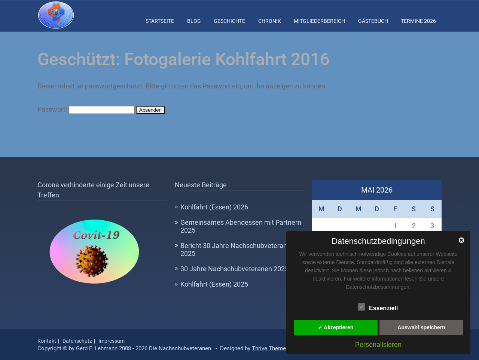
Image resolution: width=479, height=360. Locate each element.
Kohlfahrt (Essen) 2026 (214, 207)
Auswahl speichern (421, 327)
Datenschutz (77, 341)
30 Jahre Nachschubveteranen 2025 (234, 269)
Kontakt (46, 341)
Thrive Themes (270, 348)
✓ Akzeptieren (336, 327)
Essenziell (378, 307)
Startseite (160, 21)
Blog (194, 21)
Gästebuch (373, 21)
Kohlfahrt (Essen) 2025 (214, 284)
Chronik (269, 21)
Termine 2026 (418, 21)
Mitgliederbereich (319, 21)
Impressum (111, 341)
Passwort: (86, 109)
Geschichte (229, 21)
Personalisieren (378, 344)
